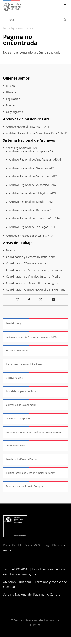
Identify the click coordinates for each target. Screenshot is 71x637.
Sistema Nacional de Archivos (29, 140)
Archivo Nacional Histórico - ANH (27, 126)
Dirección (12, 250)
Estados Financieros (17, 350)
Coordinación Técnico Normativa (27, 263)
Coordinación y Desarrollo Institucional (31, 257)
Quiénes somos (16, 78)
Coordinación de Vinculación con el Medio (33, 276)
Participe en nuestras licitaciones (24, 364)
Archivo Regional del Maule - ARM (31, 201)
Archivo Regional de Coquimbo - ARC (33, 176)
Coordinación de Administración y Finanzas (34, 270)
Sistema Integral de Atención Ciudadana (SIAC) (32, 337)
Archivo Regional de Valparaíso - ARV (33, 184)
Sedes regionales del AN (21, 148)
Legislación (13, 99)
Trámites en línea (15, 445)
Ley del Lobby (14, 323)
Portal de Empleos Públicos (21, 391)
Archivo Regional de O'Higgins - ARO (32, 193)
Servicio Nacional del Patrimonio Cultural (32, 594)
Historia (11, 92)
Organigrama (14, 112)
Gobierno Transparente (19, 418)
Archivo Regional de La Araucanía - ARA (34, 218)
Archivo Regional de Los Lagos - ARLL (33, 226)
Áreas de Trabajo (18, 242)
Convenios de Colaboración (21, 405)
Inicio (5, 28)
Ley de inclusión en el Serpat (21, 459)
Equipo (10, 105)
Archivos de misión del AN (26, 119)
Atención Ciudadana (17, 582)
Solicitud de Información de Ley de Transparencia (33, 432)
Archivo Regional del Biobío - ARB (30, 210)
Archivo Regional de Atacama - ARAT (32, 168)
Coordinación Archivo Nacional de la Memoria (35, 289)
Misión (10, 86)
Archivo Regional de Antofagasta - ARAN (35, 159)
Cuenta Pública (14, 377)
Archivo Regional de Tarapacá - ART (32, 151)
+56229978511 (19, 569)
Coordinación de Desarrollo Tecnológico (32, 283)
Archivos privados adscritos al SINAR (29, 235)
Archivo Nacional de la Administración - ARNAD (36, 133)
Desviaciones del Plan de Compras (25, 486)
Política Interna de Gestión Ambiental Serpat (30, 472)
